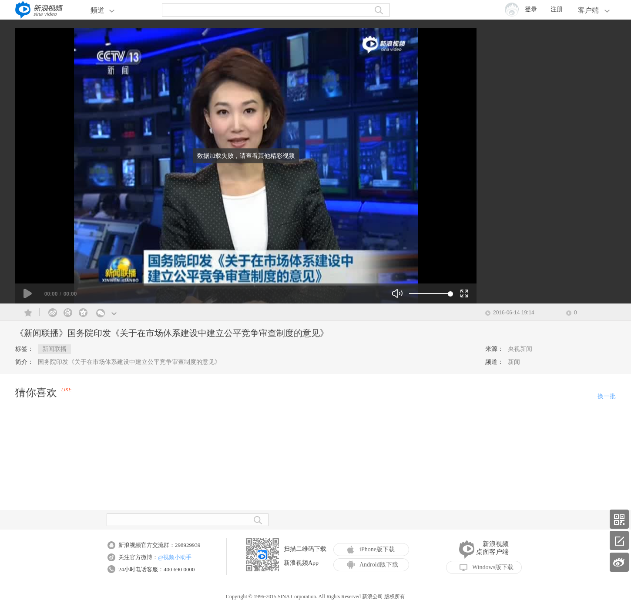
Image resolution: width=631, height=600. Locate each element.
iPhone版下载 (370, 549)
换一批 (606, 396)
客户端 (594, 10)
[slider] (429, 293)
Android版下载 (372, 564)
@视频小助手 (174, 557)
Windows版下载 (486, 567)
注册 (556, 9)
